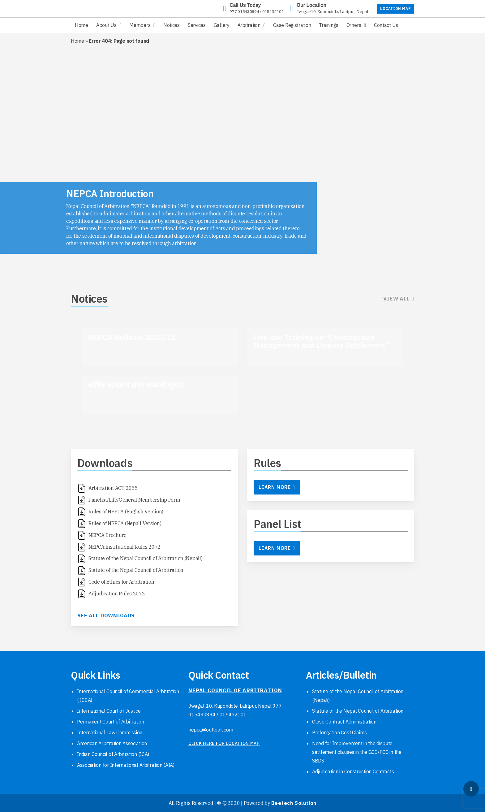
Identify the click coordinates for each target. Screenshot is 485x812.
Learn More (277, 487)
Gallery (222, 25)
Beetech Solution (293, 803)
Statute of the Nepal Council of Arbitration (357, 711)
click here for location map (224, 743)
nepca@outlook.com (210, 730)
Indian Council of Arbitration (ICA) (113, 754)
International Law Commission (109, 732)
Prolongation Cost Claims (339, 732)
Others (353, 25)
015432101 (273, 11)
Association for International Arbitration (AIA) (125, 765)
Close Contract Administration (344, 722)
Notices (171, 25)
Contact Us (386, 25)
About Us (106, 25)
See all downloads (106, 615)
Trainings (328, 25)
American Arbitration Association (112, 743)
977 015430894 (244, 11)
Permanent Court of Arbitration (110, 722)
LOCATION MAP (395, 8)
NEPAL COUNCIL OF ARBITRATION (235, 690)
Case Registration (292, 25)
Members (139, 25)
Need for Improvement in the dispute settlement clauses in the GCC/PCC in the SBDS (356, 752)
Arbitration (249, 25)
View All (398, 298)
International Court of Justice (109, 711)
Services (197, 25)
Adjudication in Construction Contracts (353, 771)
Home (81, 25)
